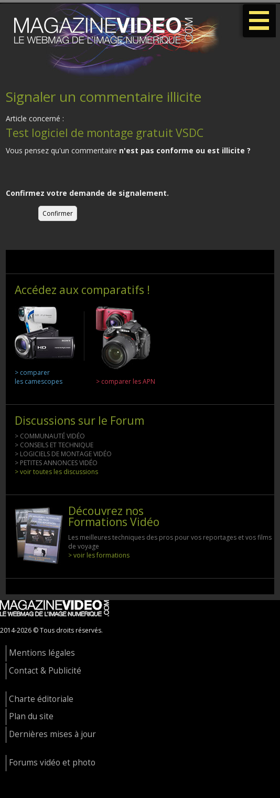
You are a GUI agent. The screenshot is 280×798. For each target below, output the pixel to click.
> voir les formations (99, 555)
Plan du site (31, 716)
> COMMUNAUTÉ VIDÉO (50, 436)
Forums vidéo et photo (52, 762)
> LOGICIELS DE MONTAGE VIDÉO (63, 453)
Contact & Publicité (45, 670)
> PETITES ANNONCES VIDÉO (56, 462)
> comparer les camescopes (38, 377)
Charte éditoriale (41, 699)
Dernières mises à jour (52, 734)
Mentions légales (42, 652)
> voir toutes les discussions (56, 471)
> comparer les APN (125, 381)
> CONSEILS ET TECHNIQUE (54, 444)
